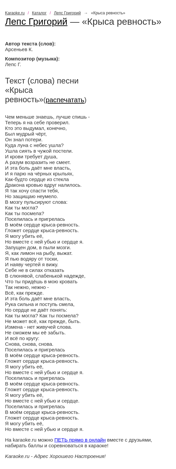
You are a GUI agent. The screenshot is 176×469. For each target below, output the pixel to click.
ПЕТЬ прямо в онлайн (80, 440)
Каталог (39, 13)
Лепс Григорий (67, 13)
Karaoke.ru (15, 13)
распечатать (65, 100)
